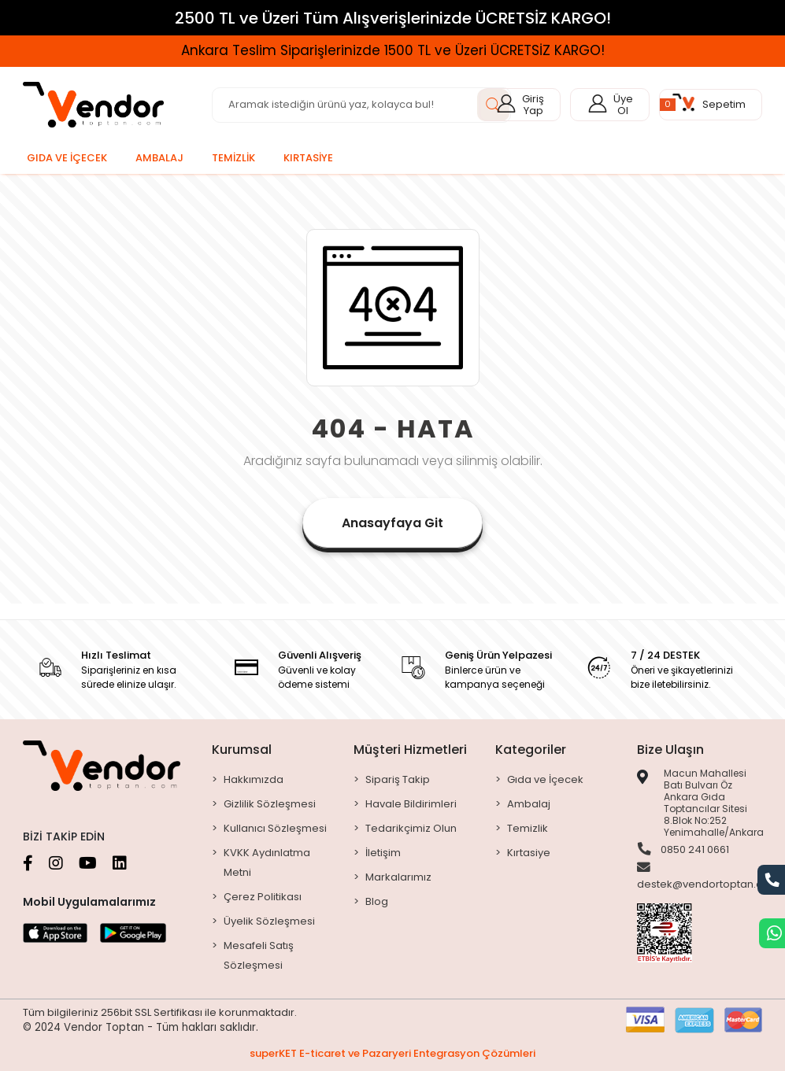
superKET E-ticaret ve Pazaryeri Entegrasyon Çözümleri (392, 1053)
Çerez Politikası (263, 896)
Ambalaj (528, 803)
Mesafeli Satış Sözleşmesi (259, 955)
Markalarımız (398, 877)
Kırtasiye (528, 852)
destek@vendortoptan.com (708, 877)
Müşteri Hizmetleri (410, 749)
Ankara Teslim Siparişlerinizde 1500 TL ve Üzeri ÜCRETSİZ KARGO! (393, 50)
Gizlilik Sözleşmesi (270, 803)
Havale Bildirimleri (411, 803)
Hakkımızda (253, 779)
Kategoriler (530, 749)
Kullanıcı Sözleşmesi (275, 828)
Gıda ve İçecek (545, 779)
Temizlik (527, 828)
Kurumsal (242, 749)
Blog (376, 901)
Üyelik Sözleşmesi (269, 921)
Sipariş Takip (397, 779)
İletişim (383, 852)
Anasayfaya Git (392, 523)
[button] (711, 104)
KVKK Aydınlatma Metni (267, 862)
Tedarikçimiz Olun (411, 828)
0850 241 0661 (683, 850)
